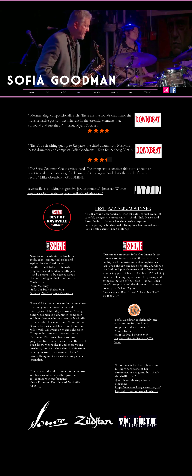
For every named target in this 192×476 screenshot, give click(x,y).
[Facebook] (173, 90)
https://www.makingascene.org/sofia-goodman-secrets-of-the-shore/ (137, 389)
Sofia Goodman (140, 254)
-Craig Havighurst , (42, 356)
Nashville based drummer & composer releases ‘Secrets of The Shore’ (133, 338)
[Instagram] (166, 90)
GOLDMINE (74, 177)
